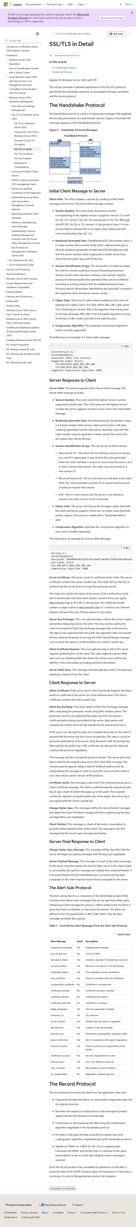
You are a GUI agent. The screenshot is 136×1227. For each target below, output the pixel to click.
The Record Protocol (62, 71)
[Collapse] (37, 34)
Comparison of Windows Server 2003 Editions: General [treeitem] (22, 48)
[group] (90, 561)
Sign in (128, 4)
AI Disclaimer (10, 1212)
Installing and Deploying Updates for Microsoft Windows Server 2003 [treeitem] (22, 331)
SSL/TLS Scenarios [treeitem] (23, 153)
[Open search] (121, 4)
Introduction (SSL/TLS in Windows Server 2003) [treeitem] (26, 133)
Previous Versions (29, 1212)
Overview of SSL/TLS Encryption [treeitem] (24, 142)
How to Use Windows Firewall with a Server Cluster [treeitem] (23, 70)
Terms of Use (118, 1212)
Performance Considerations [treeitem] (21, 164)
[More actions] (129, 33)
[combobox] (22, 40)
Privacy (70, 1212)
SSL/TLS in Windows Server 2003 (73, 33)
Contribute (58, 1212)
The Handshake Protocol (64, 67)
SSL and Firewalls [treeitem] (22, 158)
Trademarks (9, 1217)
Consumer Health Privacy (93, 1212)
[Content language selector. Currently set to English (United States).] (19, 1205)
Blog (44, 1212)
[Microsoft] (6, 4)
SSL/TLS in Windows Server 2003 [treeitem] (24, 125)
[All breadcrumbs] (52, 33)
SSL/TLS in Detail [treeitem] (23, 149)
